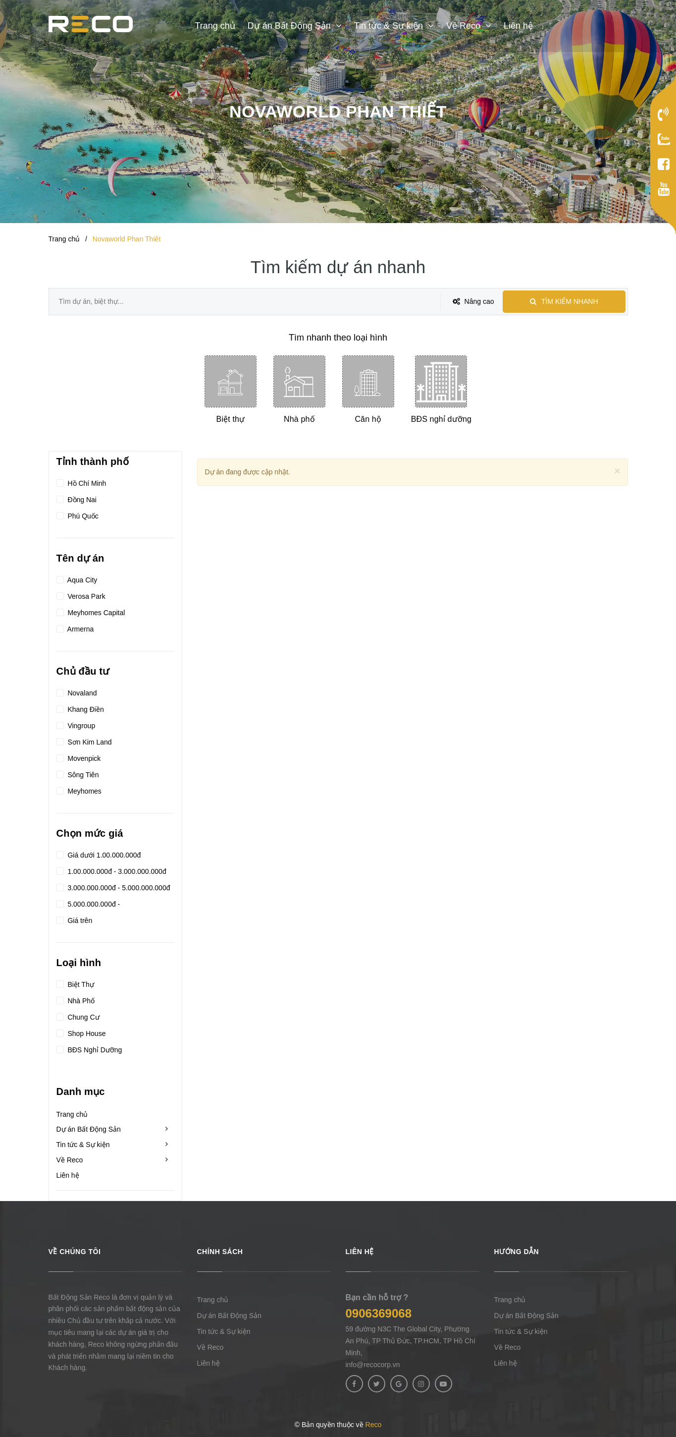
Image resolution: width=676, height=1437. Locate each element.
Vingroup (76, 724)
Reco (373, 1425)
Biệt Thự (75, 982)
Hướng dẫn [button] (516, 1252)
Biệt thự (230, 419)
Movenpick (78, 756)
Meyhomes (79, 789)
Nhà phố (299, 419)
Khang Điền (80, 707)
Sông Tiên (77, 773)
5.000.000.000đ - (88, 902)
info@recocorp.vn (373, 1365)
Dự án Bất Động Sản (88, 1129)
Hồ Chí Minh (81, 481)
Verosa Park (80, 594)
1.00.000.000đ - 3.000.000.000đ (111, 869)
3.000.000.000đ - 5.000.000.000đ (113, 886)
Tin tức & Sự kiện (83, 1145)
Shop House (81, 1032)
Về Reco (69, 1160)
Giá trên (74, 919)
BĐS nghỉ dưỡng (441, 419)
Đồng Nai (76, 498)
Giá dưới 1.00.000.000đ (98, 853)
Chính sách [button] (220, 1252)
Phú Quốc (77, 514)
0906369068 (379, 1313)
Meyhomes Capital (90, 611)
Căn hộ (368, 419)
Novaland (76, 691)
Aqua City (77, 578)
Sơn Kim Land (84, 740)
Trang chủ (72, 1114)
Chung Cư (78, 1015)
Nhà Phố (75, 999)
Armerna (75, 627)
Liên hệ (67, 1175)
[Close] (617, 470)
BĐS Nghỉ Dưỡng (89, 1048)
